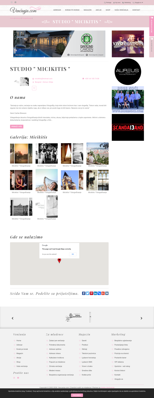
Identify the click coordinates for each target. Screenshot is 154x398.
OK (73, 254)
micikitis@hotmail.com (42, 79)
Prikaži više (16, 126)
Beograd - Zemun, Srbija (42, 82)
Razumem (77, 395)
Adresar (18, 18)
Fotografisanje (27, 18)
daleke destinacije (107, 388)
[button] (59, 261)
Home (12, 18)
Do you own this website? (49, 254)
